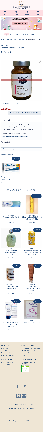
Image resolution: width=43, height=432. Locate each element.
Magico (15, 421)
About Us (4, 348)
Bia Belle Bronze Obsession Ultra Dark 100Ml (32, 289)
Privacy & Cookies (7, 364)
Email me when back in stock (24, 113)
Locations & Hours (7, 353)
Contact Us (5, 350)
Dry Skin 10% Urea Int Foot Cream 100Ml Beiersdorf (11, 324)
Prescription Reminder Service (31, 348)
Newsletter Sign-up (7, 355)
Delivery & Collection (29, 350)
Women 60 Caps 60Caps (31, 322)
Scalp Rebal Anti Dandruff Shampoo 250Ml (11, 253)
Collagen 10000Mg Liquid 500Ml (11, 287)
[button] (40, 61)
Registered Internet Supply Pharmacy (30, 363)
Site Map (25, 355)
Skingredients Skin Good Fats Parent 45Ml (32, 218)
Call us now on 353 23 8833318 (21, 404)
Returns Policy (27, 353)
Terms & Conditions (8, 362)
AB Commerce (30, 421)
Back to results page (9, 149)
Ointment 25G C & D (11, 217)
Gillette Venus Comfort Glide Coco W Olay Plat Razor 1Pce (32, 253)
